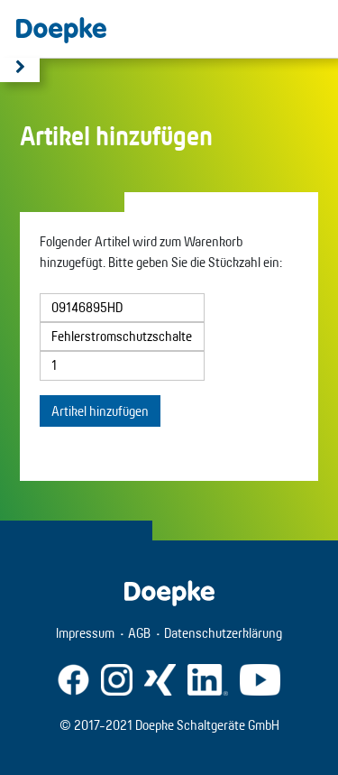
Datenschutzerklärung (223, 632)
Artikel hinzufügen (100, 411)
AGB (139, 632)
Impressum (85, 632)
